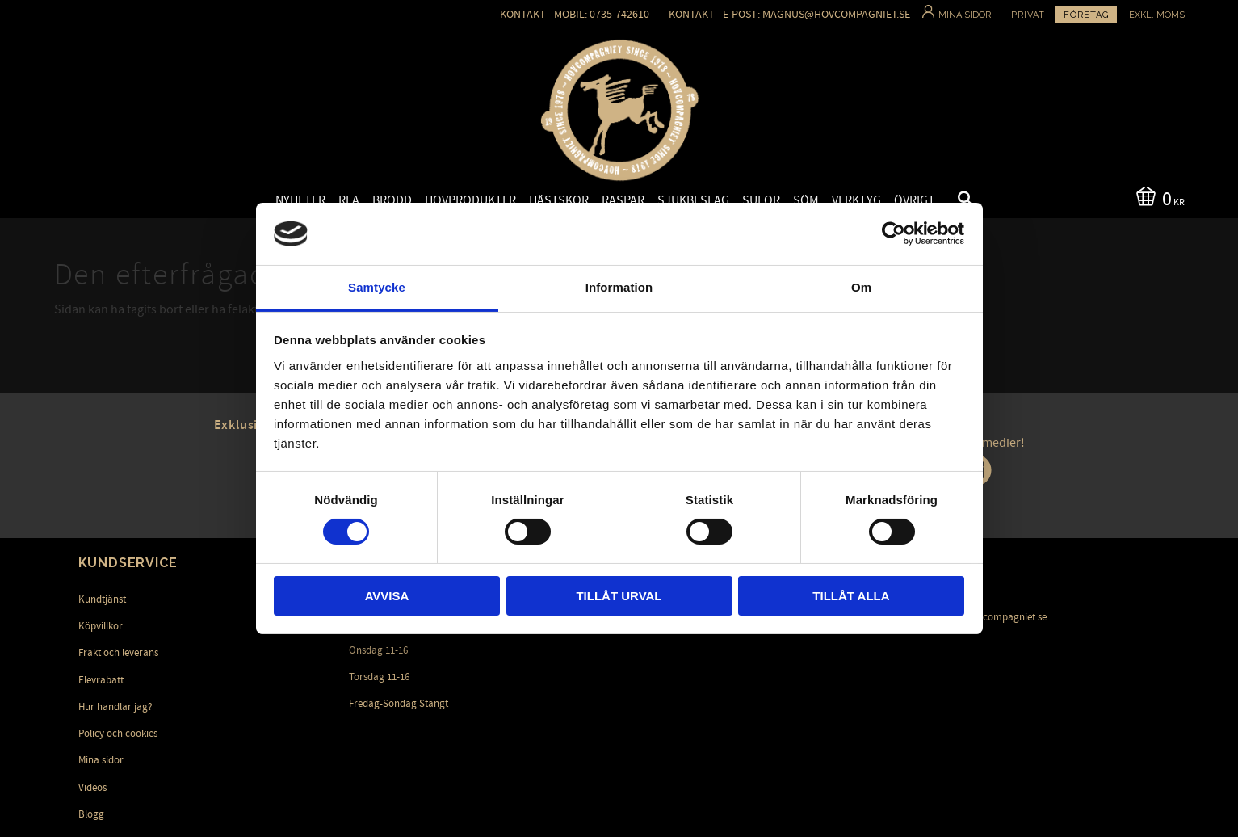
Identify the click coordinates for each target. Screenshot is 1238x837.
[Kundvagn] (1157, 197)
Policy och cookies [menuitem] (117, 733)
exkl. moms (1157, 15)
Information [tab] (619, 287)
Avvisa (387, 596)
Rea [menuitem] (348, 200)
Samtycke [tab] (376, 287)
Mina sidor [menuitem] (101, 760)
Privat (1028, 15)
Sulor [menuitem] (761, 200)
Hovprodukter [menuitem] (470, 200)
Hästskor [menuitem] (559, 200)
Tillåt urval (618, 596)
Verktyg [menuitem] (856, 200)
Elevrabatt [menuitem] (101, 680)
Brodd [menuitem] (392, 200)
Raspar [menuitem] (623, 200)
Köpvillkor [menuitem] (100, 626)
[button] (952, 201)
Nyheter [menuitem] (300, 200)
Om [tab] (861, 287)
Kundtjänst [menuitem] (102, 599)
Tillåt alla (850, 596)
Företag (1086, 15)
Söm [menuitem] (806, 200)
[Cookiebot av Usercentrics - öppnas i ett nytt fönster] (893, 233)
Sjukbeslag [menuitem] (693, 200)
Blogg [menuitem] (91, 814)
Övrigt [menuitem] (914, 200)
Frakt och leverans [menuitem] (118, 652)
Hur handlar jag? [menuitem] (115, 706)
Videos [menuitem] (92, 787)
